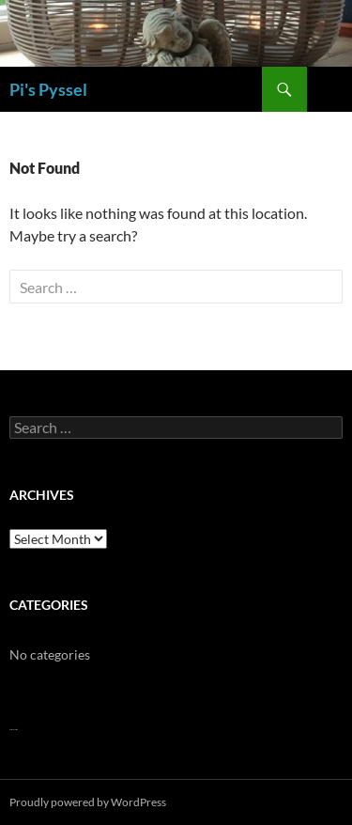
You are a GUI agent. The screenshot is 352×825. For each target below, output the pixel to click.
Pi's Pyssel (48, 89)
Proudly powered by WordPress (87, 802)
